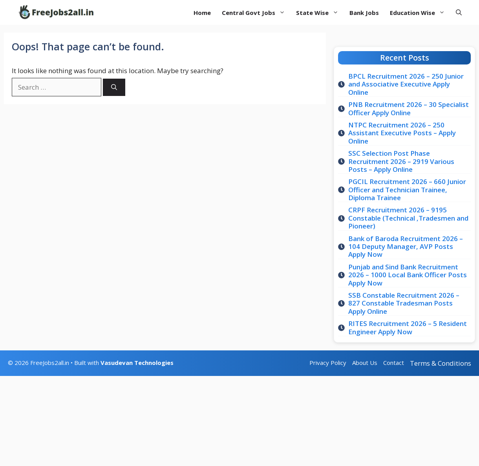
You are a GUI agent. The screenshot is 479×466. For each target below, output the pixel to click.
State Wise (320, 12)
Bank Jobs (364, 13)
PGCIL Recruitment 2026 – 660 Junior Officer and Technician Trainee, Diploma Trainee (407, 189)
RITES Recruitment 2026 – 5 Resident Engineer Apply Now (407, 327)
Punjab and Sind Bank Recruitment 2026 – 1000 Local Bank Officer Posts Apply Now (407, 274)
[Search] (114, 87)
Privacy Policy (327, 363)
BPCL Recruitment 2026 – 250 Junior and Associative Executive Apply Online (406, 84)
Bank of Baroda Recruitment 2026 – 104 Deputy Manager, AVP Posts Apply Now (405, 246)
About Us (364, 363)
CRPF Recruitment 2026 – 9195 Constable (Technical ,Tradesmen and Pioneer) (408, 217)
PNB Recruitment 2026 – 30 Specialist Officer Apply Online (408, 108)
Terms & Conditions (440, 363)
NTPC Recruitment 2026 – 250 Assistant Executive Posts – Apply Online (402, 133)
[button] (458, 12)
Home (202, 13)
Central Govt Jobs (256, 12)
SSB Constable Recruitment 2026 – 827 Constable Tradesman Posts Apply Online (403, 303)
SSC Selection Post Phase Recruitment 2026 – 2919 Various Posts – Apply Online (401, 161)
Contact (393, 363)
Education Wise (420, 12)
